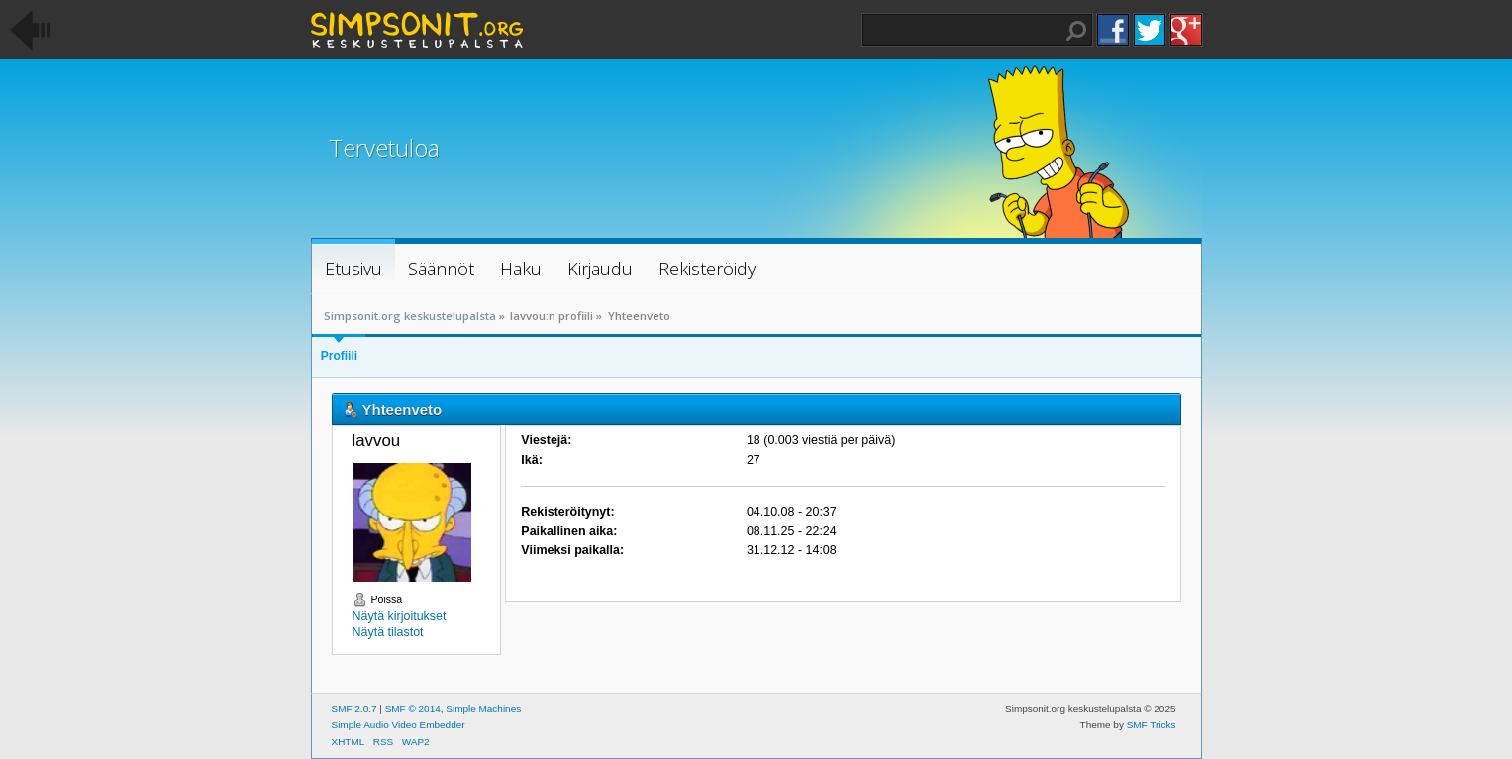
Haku (1076, 31)
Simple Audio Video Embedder (398, 724)
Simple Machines (483, 709)
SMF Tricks (1151, 724)
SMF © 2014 (413, 709)
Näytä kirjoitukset (400, 616)
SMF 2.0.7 (354, 709)
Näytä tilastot (388, 632)
